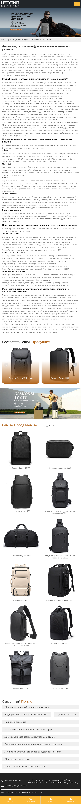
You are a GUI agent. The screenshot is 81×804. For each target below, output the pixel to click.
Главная (3, 40)
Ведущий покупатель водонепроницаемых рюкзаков (33, 744)
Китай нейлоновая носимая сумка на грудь (28, 729)
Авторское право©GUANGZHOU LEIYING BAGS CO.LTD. (22, 793)
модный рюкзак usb (15, 722)
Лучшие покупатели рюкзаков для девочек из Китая (32, 752)
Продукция (30, 799)
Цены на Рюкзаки (66, 714)
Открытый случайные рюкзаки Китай (24, 766)
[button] (75, 365)
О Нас (50, 799)
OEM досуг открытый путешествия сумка (26, 707)
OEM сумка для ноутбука (17, 759)
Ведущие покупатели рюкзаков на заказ (26, 714)
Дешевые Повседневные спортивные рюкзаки (29, 737)
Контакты (71, 799)
